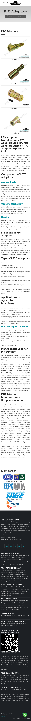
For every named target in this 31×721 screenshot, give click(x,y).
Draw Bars (4, 574)
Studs (2, 617)
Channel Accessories (14, 593)
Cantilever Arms (16, 591)
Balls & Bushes (5, 579)
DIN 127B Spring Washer (8, 700)
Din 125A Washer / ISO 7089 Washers (12, 690)
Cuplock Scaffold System (18, 603)
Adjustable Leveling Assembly (9, 572)
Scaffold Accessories (13, 609)
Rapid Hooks (23, 572)
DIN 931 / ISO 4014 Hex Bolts (10, 654)
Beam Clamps (6, 591)
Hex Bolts (5, 555)
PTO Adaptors (15, 576)
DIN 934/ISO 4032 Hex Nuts (10, 675)
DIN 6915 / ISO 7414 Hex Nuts (17, 679)
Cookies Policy (26, 718)
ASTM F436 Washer (22, 700)
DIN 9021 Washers (24, 694)
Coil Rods (24, 615)
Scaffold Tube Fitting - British (10, 600)
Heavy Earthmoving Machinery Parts (12, 623)
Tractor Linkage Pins (15, 574)
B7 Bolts (12, 564)
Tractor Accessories (17, 579)
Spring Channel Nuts (7, 587)
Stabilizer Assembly (20, 570)
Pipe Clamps (5, 589)
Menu (4, 3)
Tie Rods (23, 576)
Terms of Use (16, 718)
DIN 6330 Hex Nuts (17, 681)
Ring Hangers (15, 589)
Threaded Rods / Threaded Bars (11, 615)
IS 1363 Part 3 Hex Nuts (12, 677)
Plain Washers (16, 557)
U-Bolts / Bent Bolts (23, 562)
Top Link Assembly (7, 570)
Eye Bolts (5, 564)
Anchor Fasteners (13, 560)
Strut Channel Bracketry (22, 587)
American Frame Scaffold (8, 605)
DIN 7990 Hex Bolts (11, 660)
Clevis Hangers (25, 589)
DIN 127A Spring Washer (19, 698)
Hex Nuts (12, 555)
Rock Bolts (20, 564)
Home (9, 16)
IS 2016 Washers (6, 696)
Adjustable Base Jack (13, 607)
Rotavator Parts (18, 581)
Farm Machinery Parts (12, 625)
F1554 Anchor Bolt (11, 665)
